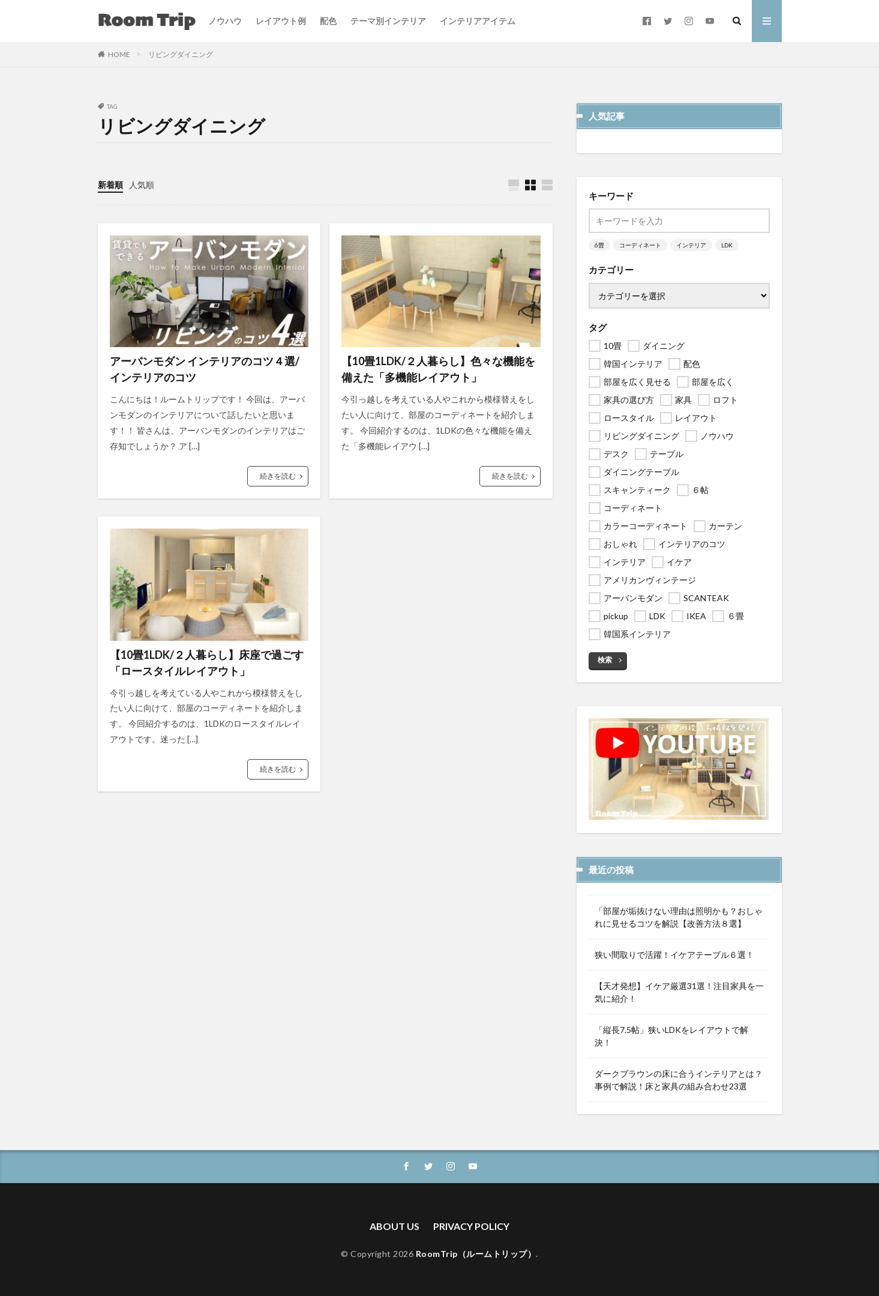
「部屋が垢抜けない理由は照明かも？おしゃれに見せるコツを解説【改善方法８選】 (679, 917)
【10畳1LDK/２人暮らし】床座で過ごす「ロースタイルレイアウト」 (207, 662)
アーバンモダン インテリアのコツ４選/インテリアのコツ (204, 369)
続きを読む (278, 475)
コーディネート (640, 245)
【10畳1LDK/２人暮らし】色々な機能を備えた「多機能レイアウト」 (438, 369)
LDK (727, 245)
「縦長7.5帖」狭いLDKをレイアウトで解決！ (671, 1036)
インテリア (691, 245)
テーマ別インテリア (388, 21)
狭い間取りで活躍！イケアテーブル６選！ (674, 954)
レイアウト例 (281, 21)
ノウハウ (225, 21)
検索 (605, 659)
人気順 (141, 185)
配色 (328, 21)
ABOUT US (394, 1226)
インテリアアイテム (477, 21)
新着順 (110, 185)
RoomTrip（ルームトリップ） (476, 1254)
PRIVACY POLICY (471, 1226)
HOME (119, 54)
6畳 (599, 245)
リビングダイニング (180, 54)
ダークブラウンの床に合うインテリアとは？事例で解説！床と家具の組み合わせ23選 (679, 1079)
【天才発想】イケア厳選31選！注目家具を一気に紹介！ (679, 992)
